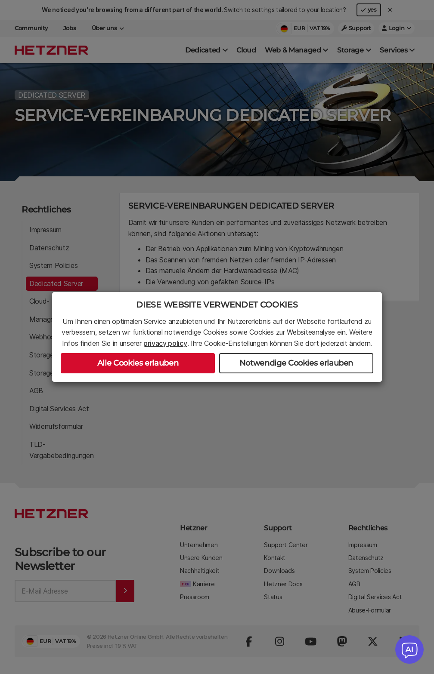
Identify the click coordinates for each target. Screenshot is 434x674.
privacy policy (165, 343)
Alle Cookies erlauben (137, 363)
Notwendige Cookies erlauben (296, 363)
